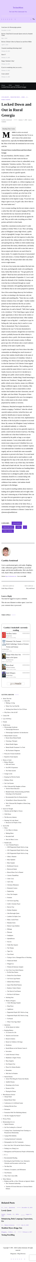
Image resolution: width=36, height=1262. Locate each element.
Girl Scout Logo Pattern (13, 978)
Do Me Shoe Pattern (12, 972)
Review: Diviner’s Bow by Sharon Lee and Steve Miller (16, 41)
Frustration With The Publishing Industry (15, 1112)
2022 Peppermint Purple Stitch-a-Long (17, 853)
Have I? (3, 54)
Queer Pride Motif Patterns (14, 985)
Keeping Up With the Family (12, 777)
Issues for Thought (8, 808)
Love (6, 1207)
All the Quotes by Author (12, 1027)
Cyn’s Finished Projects (12, 845)
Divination (7, 1109)
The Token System (11, 770)
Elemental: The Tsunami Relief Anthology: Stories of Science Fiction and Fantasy (17, 644)
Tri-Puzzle (10, 1018)
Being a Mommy (8, 762)
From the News (15, 97)
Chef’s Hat (10, 882)
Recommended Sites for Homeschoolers (16, 797)
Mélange (9, 929)
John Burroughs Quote (13, 913)
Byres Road (9, 665)
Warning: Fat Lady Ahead (11, 820)
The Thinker (10, 948)
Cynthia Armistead (6, 120)
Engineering (10, 891)
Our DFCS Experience (12, 767)
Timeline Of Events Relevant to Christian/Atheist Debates (19, 1187)
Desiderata (9, 1045)
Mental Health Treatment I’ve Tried (15, 747)
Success (9, 941)
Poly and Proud (26, 587)
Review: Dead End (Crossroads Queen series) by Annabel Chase (17, 34)
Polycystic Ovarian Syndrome (12, 753)
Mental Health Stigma (12, 744)
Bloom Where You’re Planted (15, 872)
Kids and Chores (10, 764)
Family (3, 1214)
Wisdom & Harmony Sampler (15, 967)
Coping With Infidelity (10, 1136)
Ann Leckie (9, 635)
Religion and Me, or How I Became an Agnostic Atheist (19, 1181)
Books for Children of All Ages (14, 1042)
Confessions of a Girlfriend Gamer (13, 1103)
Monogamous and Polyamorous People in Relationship (19, 1151)
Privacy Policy (7, 1119)
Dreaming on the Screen (12, 1085)
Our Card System (9, 783)
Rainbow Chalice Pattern (14, 988)
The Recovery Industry (10, 817)
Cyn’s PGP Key (7, 718)
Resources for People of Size (13, 822)
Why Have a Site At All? (11, 712)
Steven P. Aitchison (11, 667)
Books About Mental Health (13, 738)
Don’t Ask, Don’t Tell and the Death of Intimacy (17, 1145)
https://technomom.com (10, 576)
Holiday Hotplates (12, 910)
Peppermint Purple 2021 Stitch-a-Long (17, 1012)
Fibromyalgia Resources (12, 729)
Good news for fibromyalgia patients (11, 27)
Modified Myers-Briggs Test (11, 1228)
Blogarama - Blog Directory (18, 1253)
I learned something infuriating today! (11, 48)
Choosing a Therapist (11, 741)
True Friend (10, 954)
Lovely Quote (6, 1210)
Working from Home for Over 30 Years (16, 709)
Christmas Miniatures (13, 885)
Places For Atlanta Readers (13, 1067)
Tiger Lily (10, 951)
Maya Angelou (10, 1061)
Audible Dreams (10, 1082)
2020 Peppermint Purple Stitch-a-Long (17, 847)
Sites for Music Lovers (12, 839)
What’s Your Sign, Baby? (14, 1022)
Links (23, 97)
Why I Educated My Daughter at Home (15, 786)
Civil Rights (5, 97)
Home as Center (7, 760)
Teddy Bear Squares (12, 945)
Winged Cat (10, 964)
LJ (26, 97)
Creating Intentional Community (13, 1139)
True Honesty (8, 1172)
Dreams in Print (10, 1088)
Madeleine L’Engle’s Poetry (13, 1057)
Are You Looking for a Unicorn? (13, 1127)
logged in (12, 598)
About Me (7, 701)
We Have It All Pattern (13, 994)
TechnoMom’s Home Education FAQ (16, 800)
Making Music (10, 833)
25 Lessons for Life (11, 1032)
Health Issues (6, 725)
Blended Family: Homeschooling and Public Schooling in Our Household (18, 793)
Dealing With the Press (10, 1106)
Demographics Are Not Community (14, 1142)
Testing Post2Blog (8, 1235)
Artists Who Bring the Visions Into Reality (17, 1079)
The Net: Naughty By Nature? (12, 1115)
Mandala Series (11, 923)
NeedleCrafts (7, 842)
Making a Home (8, 780)
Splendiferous (11, 938)
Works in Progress (11, 1000)
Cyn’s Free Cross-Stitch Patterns (14, 970)
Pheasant (9, 932)
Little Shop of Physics (9, 587)
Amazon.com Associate (12, 1035)
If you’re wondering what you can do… (12, 67)
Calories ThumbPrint (13, 875)
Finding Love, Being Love (11, 1148)
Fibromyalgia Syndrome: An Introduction (17, 732)
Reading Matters (8, 1030)
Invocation (9, 1051)
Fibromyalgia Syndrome (10, 727)
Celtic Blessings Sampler (14, 1003)
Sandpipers (10, 935)
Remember (9, 1070)
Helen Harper (10, 675)
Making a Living (10, 703)
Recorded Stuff (10, 836)
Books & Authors (10, 1039)
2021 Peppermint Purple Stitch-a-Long (17, 850)
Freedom (9, 897)
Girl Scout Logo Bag (12, 900)
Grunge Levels (8, 774)
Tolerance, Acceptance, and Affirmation (15, 1169)
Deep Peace (10, 1006)
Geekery (10, 1232)
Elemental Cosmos (12, 888)
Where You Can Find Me (12, 706)
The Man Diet (8, 1166)
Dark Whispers (10, 673)
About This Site (7, 698)
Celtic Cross (10, 878)
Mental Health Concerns (10, 735)
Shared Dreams (8, 1076)
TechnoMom (18, 7)
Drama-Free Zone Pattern (14, 975)
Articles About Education (12, 788)
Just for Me (6, 826)
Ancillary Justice (11, 633)
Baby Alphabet (11, 859)
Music (6, 828)
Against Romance (9, 1124)
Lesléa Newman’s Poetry (12, 1054)
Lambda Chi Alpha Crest (14, 916)
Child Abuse (7, 814)
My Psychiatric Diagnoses (13, 750)
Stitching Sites (10, 997)
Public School (5, 99)
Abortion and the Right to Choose (13, 811)
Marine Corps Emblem (13, 926)
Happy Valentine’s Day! (7, 61)
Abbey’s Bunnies (11, 856)
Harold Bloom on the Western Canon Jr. (16, 1048)
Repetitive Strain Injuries (11, 757)
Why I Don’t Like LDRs (10, 1176)
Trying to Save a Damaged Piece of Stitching (19, 957)
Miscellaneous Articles (9, 1094)
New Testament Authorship (13, 1183)
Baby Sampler (11, 863)
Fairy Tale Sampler (12, 894)
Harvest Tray (10, 907)
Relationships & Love (9, 1122)
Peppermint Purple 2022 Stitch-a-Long (17, 1015)
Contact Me (6, 715)
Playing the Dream (11, 1091)
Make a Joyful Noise (12, 919)
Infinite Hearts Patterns (13, 981)
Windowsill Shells (12, 960)
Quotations (7, 1025)
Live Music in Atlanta (11, 830)
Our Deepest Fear (10, 1064)
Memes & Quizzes (9, 1225)
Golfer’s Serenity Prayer (13, 904)
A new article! (5, 74)
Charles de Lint (10, 659)
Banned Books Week (10, 1100)
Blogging (4, 1232)
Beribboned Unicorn (12, 866)
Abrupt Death (8, 1096)
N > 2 (5, 1155)
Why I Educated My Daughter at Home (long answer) (18, 804)
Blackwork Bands (12, 869)
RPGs (17, 1214)
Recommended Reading (10, 1158)
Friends (5, 722)
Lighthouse (10, 1009)
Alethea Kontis (6, 649)
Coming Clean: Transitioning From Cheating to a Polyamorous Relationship (17, 1131)
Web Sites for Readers (12, 1073)
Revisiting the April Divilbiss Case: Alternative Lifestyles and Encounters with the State (17, 1162)
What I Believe (7, 1179)
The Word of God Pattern (14, 991)
